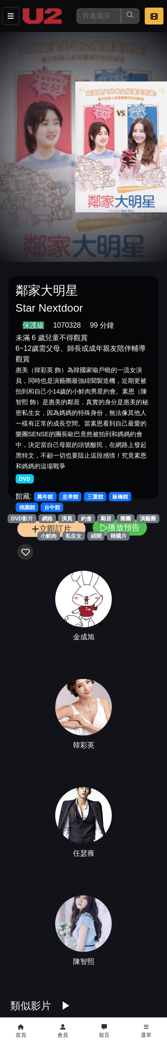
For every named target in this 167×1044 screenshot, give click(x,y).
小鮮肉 (49, 536)
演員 (66, 519)
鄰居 (106, 519)
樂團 (125, 519)
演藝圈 (148, 519)
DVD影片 (22, 519)
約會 (86, 519)
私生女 (73, 536)
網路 (47, 519)
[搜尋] (99, 16)
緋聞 (96, 536)
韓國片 (118, 536)
